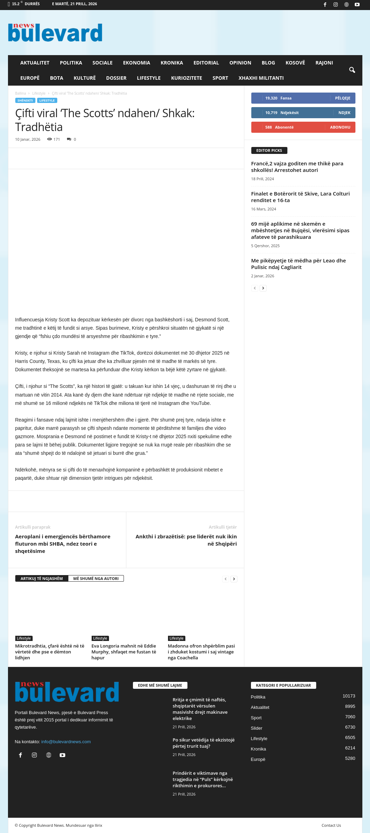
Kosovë (295, 62)
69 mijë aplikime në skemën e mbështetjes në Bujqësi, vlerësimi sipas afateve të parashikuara (300, 230)
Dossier (116, 78)
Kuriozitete (186, 78)
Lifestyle (149, 78)
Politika (71, 62)
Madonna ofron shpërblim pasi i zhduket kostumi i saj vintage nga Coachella (201, 652)
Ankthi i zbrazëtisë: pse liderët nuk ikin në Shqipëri (186, 540)
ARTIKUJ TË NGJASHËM (42, 578)
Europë (30, 78)
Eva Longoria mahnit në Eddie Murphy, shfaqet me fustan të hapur (124, 652)
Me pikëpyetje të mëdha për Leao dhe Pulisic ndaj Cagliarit (298, 263)
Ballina (20, 93)
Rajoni (324, 62)
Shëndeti (25, 100)
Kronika (172, 62)
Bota (56, 78)
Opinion (240, 62)
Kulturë (85, 78)
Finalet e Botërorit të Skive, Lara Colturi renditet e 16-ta (300, 196)
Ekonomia (136, 62)
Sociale (103, 62)
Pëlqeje (343, 98)
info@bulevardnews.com (66, 741)
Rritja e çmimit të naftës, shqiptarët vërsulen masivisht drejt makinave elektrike (200, 708)
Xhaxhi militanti (261, 78)
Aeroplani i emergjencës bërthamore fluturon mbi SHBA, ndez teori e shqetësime (63, 543)
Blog (268, 62)
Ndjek (344, 112)
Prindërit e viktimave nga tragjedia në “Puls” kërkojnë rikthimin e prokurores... (203, 779)
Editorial (206, 62)
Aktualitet (35, 62)
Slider (256, 728)
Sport (220, 78)
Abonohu (340, 127)
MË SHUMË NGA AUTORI (96, 578)
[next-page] (233, 578)
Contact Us (331, 825)
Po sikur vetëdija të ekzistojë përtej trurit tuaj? (204, 743)
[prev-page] (225, 578)
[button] (352, 70)
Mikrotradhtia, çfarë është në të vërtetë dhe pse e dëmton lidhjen (49, 652)
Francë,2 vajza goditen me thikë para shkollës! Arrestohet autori (297, 166)
